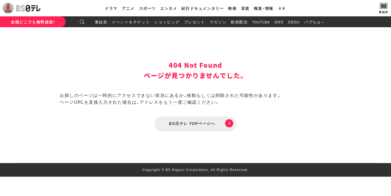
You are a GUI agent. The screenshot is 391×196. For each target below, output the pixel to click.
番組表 (101, 21)
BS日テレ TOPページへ (192, 123)
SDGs (294, 21)
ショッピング (167, 21)
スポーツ (147, 8)
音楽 (245, 8)
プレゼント (194, 21)
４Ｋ (282, 8)
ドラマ (111, 8)
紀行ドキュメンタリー (202, 8)
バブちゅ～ (314, 21)
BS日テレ (28, 8)
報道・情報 (263, 8)
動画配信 (239, 21)
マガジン (218, 21)
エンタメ (168, 8)
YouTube (261, 21)
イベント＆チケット (131, 21)
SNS (279, 21)
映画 (232, 8)
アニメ (128, 8)
